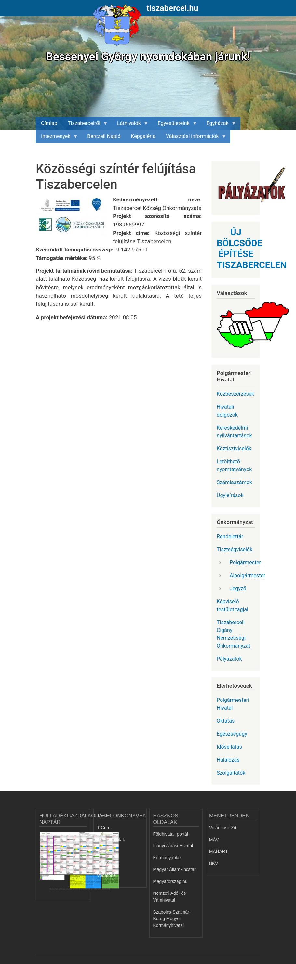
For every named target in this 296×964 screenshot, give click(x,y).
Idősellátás (229, 747)
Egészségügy (232, 734)
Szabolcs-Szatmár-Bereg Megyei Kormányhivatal (172, 919)
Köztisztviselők (234, 448)
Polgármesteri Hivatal (233, 704)
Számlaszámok (234, 482)
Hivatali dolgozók (227, 411)
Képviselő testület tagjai (232, 605)
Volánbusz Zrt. (223, 827)
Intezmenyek (57, 138)
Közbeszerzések (235, 394)
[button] (74, 218)
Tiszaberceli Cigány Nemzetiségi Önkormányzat (233, 634)
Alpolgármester (245, 575)
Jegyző (238, 588)
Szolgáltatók (231, 773)
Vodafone (106, 875)
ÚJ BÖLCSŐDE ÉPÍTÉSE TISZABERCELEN (252, 248)
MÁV (214, 839)
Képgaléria (143, 136)
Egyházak (218, 125)
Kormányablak (167, 857)
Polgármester (245, 562)
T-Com (103, 827)
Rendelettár (230, 536)
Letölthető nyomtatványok (234, 465)
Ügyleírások (230, 495)
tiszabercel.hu (172, 8)
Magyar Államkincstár (174, 869)
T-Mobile (105, 851)
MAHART (218, 851)
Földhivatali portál (170, 834)
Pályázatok (229, 659)
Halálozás (228, 760)
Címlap (49, 123)
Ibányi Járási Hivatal (173, 845)
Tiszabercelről (85, 125)
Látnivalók (130, 125)
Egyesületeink (175, 125)
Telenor (104, 863)
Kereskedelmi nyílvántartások (234, 432)
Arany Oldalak (111, 839)
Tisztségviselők (234, 549)
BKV (213, 863)
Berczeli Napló (103, 136)
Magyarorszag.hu (170, 881)
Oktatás (226, 721)
